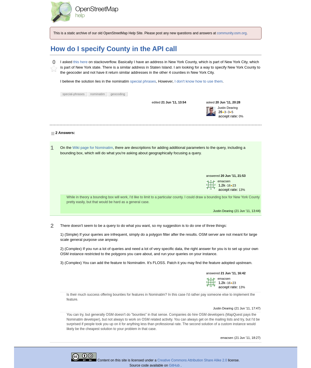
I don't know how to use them (199, 81)
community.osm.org (232, 33)
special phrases (143, 81)
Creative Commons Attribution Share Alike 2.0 (192, 360)
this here (80, 62)
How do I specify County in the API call (114, 49)
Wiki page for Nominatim (92, 147)
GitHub (175, 365)
